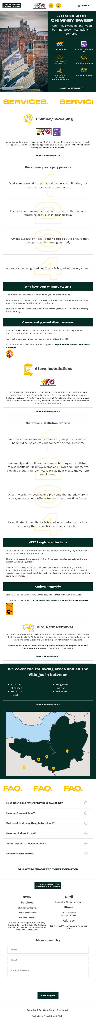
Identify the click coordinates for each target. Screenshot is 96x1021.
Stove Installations (27, 913)
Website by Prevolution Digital (47, 1016)
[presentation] (27, 985)
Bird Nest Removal (27, 918)
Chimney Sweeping (27, 908)
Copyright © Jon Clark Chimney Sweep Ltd (47, 1010)
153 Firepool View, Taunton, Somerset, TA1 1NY (69, 927)
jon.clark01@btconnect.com (68, 902)
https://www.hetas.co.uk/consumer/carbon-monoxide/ (60, 600)
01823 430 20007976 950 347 (68, 914)
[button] (84, 5)
